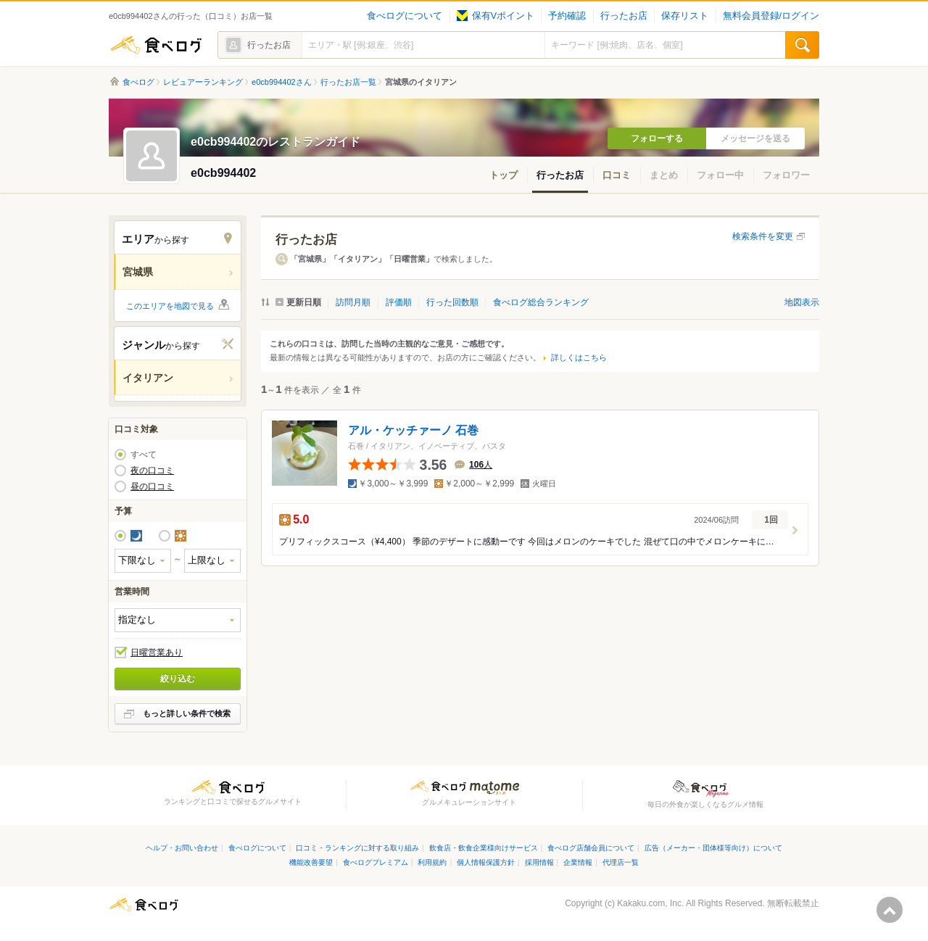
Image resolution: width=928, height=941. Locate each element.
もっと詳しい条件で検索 (187, 713)
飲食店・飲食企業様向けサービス (483, 848)
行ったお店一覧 (348, 82)
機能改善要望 (311, 862)
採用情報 (539, 862)
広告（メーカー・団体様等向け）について (713, 848)
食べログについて (404, 16)
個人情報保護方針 (486, 862)
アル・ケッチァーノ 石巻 (413, 430)
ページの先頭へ (890, 910)
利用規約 (432, 862)
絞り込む (177, 678)
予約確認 (567, 16)
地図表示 (801, 302)
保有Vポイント (495, 16)
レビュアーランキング (203, 82)
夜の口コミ (152, 470)
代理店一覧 (620, 862)
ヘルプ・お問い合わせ (182, 848)
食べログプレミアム (375, 862)
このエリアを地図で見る (170, 306)
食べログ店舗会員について (590, 848)
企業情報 (577, 862)
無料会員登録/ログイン (771, 16)
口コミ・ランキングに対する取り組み (357, 848)
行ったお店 (623, 16)
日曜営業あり (156, 652)
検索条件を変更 (762, 236)
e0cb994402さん (282, 82)
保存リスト (684, 16)
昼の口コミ (152, 486)
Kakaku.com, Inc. (650, 903)
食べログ (156, 45)
